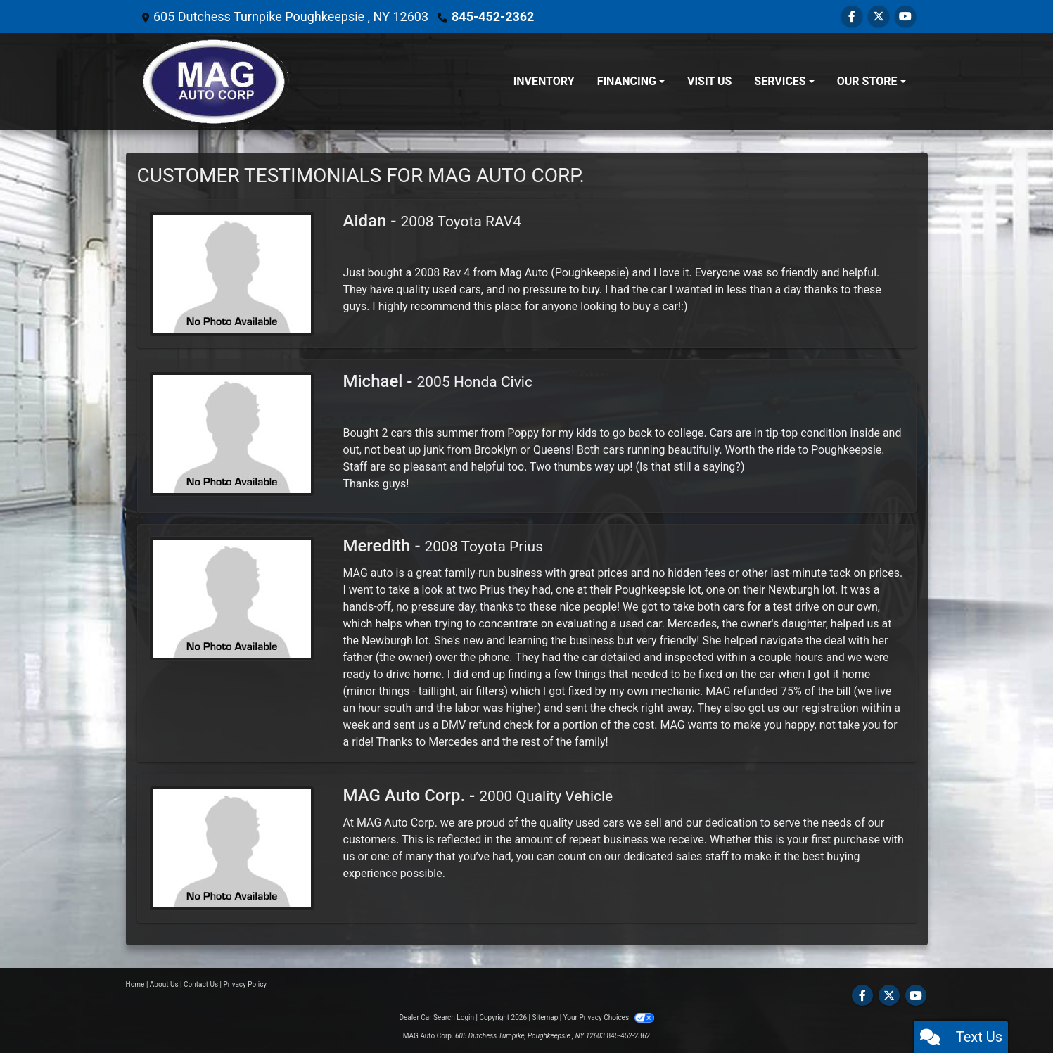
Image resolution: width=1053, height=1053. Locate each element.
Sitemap (545, 1017)
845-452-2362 (493, 16)
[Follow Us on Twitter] (878, 16)
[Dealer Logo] (213, 81)
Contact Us (201, 984)
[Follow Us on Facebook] (851, 16)
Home (135, 984)
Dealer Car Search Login (436, 1017)
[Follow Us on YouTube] (905, 16)
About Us (164, 984)
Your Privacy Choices (608, 1017)
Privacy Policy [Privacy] (245, 984)
